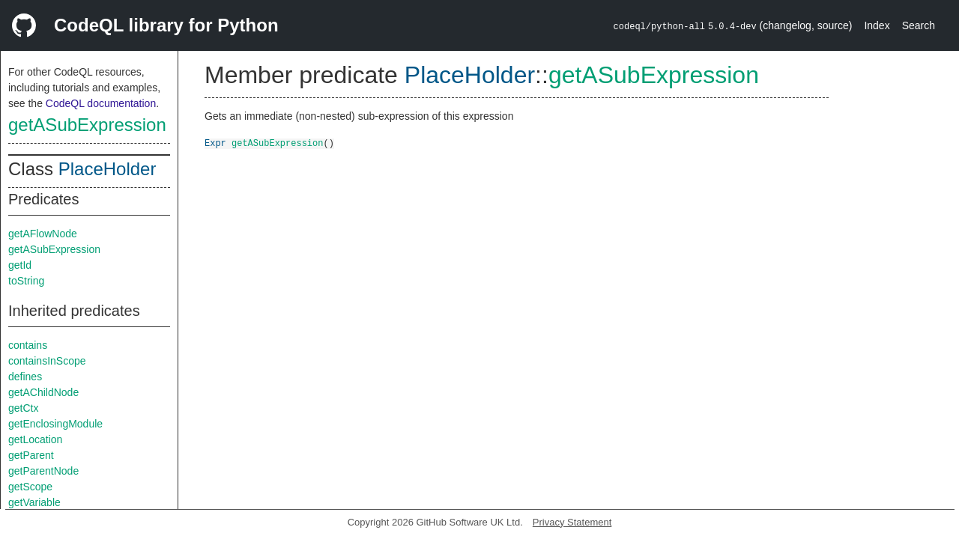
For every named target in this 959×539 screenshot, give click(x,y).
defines (25, 377)
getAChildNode (43, 392)
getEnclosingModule (55, 424)
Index (876, 25)
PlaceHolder (107, 169)
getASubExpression (87, 125)
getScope (30, 487)
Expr (215, 142)
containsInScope (47, 361)
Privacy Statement (572, 522)
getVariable (34, 502)
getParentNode (43, 471)
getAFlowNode (42, 234)
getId (19, 265)
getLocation (35, 439)
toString (26, 281)
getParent (31, 455)
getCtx (23, 408)
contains (27, 345)
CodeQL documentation (101, 103)
